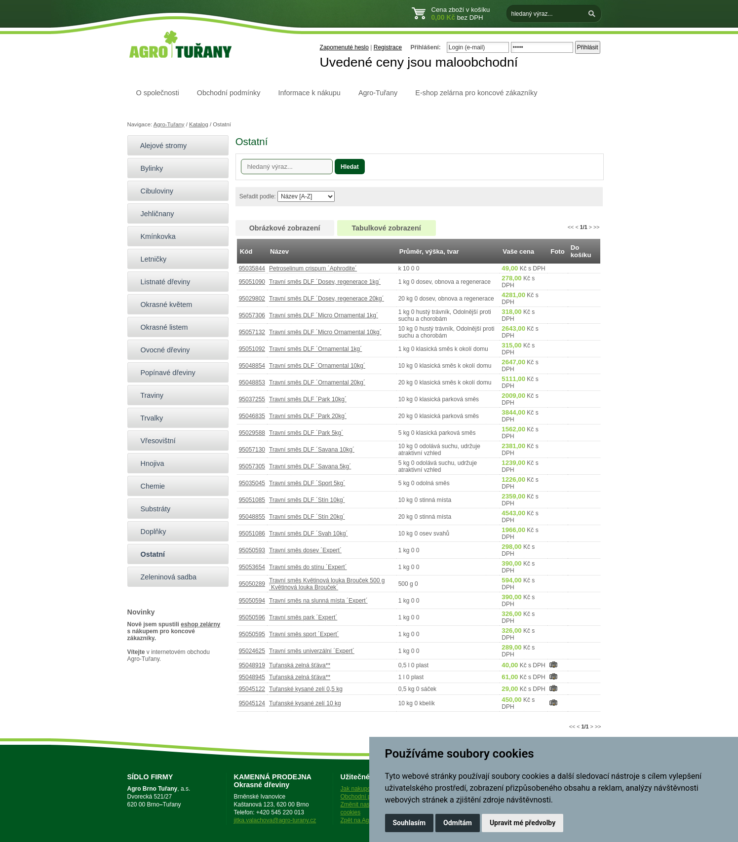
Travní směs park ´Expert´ (303, 617)
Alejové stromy (159, 146)
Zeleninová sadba (164, 577)
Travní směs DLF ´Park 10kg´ (308, 399)
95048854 (252, 365)
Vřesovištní (154, 441)
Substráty (151, 509)
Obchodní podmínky (229, 93)
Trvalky (147, 418)
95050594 (252, 600)
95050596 (252, 617)
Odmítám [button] (457, 823)
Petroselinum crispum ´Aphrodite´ (313, 268)
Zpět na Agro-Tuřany (368, 820)
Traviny (147, 395)
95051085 (252, 500)
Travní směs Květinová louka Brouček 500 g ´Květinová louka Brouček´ (327, 584)
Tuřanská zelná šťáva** (299, 665)
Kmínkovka (154, 236)
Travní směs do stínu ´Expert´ (308, 567)
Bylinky (147, 168)
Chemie (148, 486)
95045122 (252, 689)
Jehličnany (153, 214)
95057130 (252, 449)
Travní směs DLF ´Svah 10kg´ (308, 533)
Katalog (198, 124)
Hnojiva (148, 463)
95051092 (252, 348)
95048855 (252, 516)
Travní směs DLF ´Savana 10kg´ (311, 449)
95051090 (252, 281)
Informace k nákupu (309, 93)
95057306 (252, 315)
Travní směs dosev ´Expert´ (305, 550)
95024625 (252, 651)
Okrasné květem (162, 304)
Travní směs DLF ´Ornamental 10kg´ (317, 365)
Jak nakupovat (360, 788)
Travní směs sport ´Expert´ (304, 634)
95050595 (252, 634)
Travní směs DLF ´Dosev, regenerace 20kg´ (326, 298)
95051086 (252, 533)
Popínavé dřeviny (163, 373)
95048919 (252, 665)
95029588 (252, 432)
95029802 (252, 298)
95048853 (252, 382)
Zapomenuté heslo (344, 47)
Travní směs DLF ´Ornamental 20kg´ (317, 382)
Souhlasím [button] (409, 823)
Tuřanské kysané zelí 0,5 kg (306, 689)
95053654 (252, 567)
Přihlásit (587, 47)
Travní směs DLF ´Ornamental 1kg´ (315, 348)
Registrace (388, 47)
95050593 (252, 550)
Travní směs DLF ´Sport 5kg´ (307, 483)
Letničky (149, 259)
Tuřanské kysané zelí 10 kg (305, 703)
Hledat (350, 166)
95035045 (252, 483)
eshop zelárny (200, 624)
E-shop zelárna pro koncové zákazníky (476, 93)
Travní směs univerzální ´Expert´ (311, 651)
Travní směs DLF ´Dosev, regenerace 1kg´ (325, 281)
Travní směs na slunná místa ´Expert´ (318, 600)
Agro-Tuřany (377, 93)
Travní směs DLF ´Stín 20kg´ (307, 516)
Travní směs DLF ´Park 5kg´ (306, 432)
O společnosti (157, 93)
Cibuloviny (152, 191)
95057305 (252, 466)
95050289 (252, 583)
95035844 (252, 268)
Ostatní (148, 554)
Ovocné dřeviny (161, 350)
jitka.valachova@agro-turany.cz (275, 820)
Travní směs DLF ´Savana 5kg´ (310, 466)
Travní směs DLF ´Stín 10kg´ (307, 500)
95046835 (252, 416)
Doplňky (149, 532)
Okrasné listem (160, 327)
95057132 (252, 332)
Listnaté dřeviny (161, 282)
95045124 (252, 703)
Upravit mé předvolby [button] (522, 823)
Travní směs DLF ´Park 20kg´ (308, 416)
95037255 (252, 399)
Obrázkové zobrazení (284, 228)
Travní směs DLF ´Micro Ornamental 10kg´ (325, 332)
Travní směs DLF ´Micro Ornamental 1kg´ (323, 315)
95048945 (252, 677)
